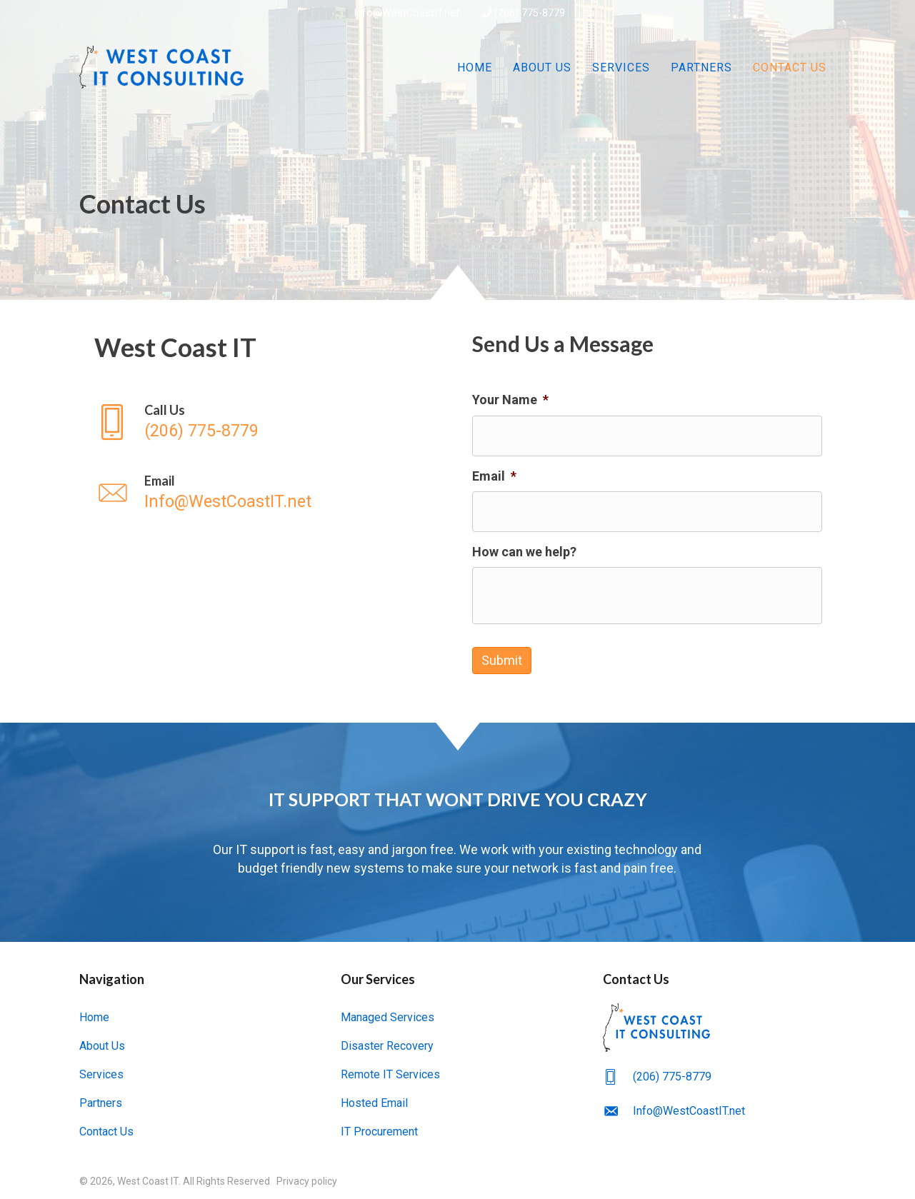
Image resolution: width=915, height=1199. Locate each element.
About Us (542, 67)
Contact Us (789, 67)
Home (474, 67)
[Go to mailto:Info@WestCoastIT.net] (268, 493)
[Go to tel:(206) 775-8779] (268, 422)
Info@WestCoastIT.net (405, 13)
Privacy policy (306, 1176)
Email (494, 474)
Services (621, 67)
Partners (701, 67)
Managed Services (387, 1012)
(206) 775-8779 (523, 13)
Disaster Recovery (387, 1041)
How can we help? (524, 549)
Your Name (510, 399)
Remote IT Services (390, 1069)
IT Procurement (379, 1126)
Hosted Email (374, 1098)
